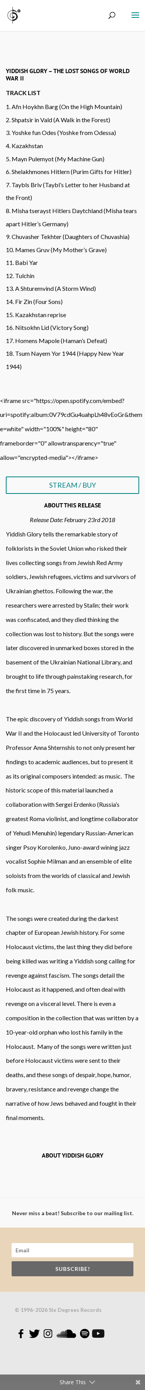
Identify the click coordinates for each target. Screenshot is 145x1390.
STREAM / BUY (72, 485)
